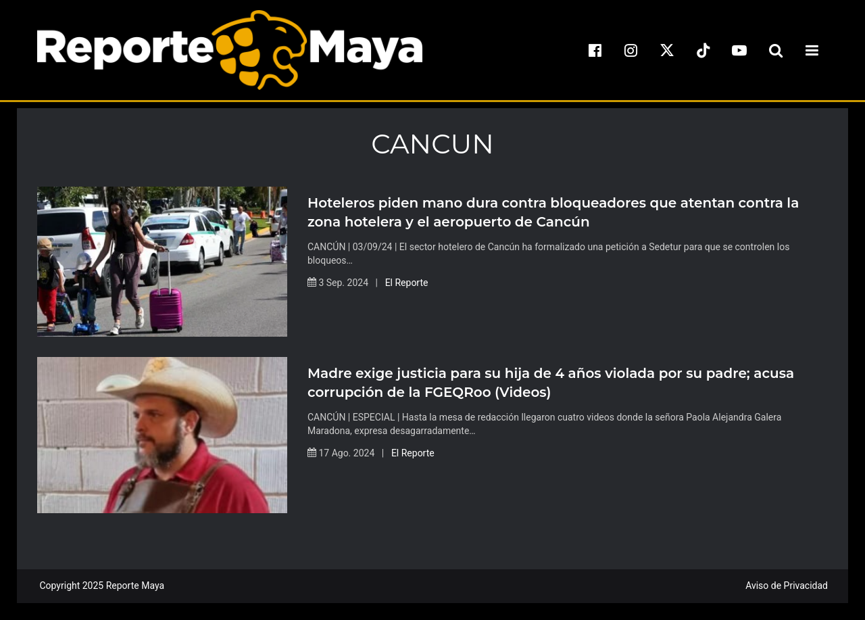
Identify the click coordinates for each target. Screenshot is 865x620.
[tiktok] (703, 50)
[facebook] (594, 50)
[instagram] (631, 50)
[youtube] (739, 50)
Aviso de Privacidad (786, 585)
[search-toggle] (776, 50)
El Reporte (406, 282)
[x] (667, 50)
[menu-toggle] (811, 50)
